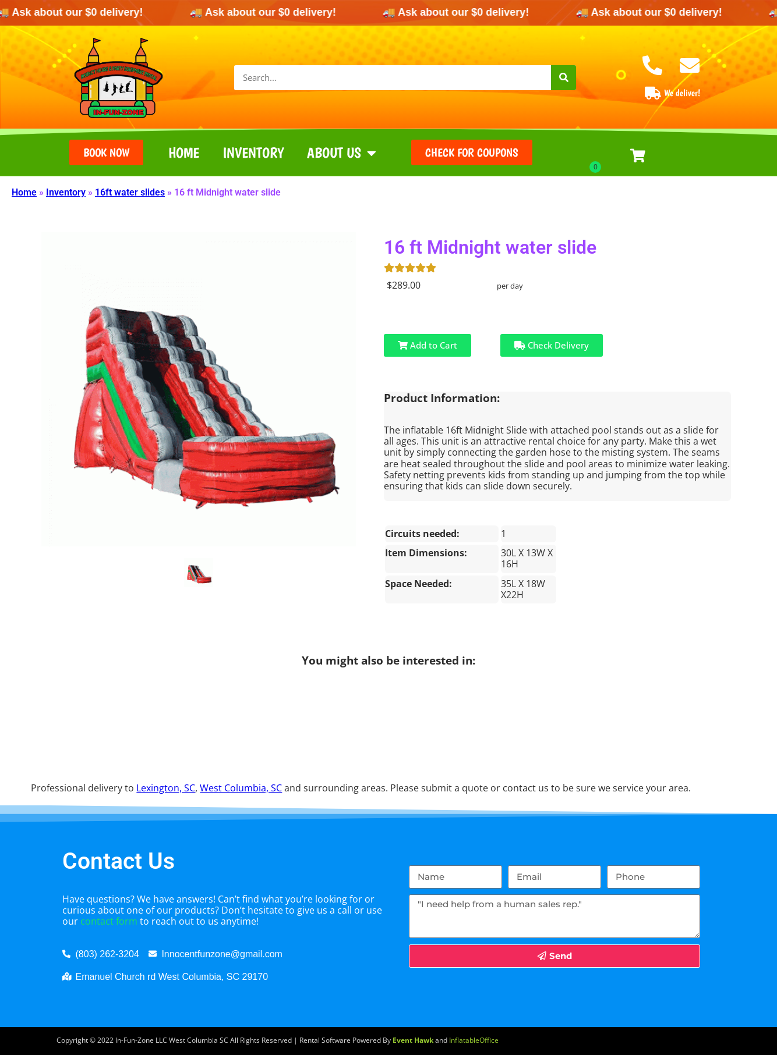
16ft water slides (130, 192)
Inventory (253, 152)
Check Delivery (551, 345)
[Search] (563, 77)
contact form (108, 921)
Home (183, 152)
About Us (341, 153)
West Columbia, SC (241, 788)
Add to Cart (427, 345)
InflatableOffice (474, 1040)
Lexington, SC (165, 788)
